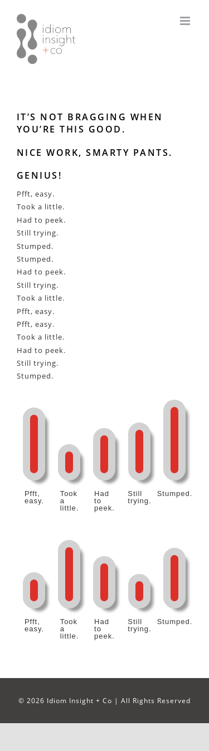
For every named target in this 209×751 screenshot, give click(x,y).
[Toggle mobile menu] (186, 21)
